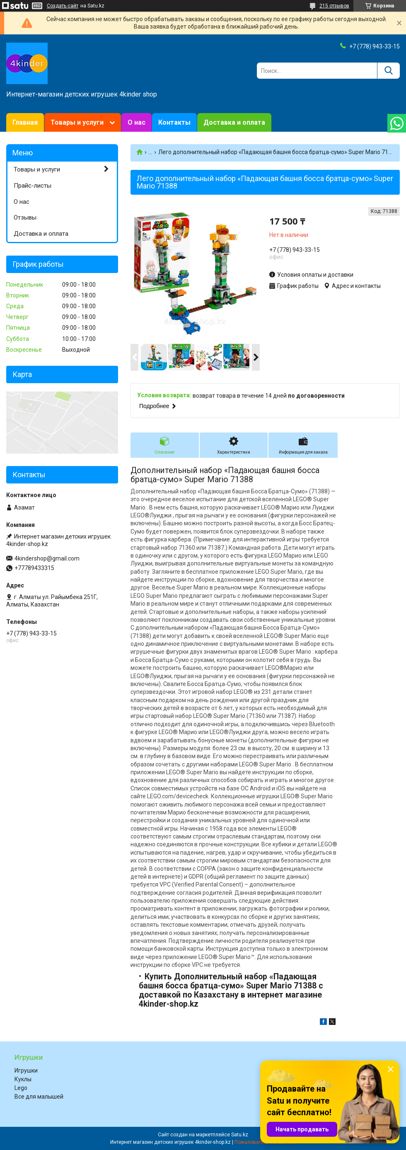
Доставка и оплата (234, 122)
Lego (21, 1088)
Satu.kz (239, 1135)
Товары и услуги (77, 122)
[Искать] (388, 71)
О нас (136, 122)
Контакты (174, 122)
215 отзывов (334, 6)
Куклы (23, 1079)
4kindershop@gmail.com (47, 558)
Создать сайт (62, 6)
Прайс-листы (32, 185)
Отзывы (25, 217)
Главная (25, 122)
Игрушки (26, 1070)
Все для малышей (39, 1096)
